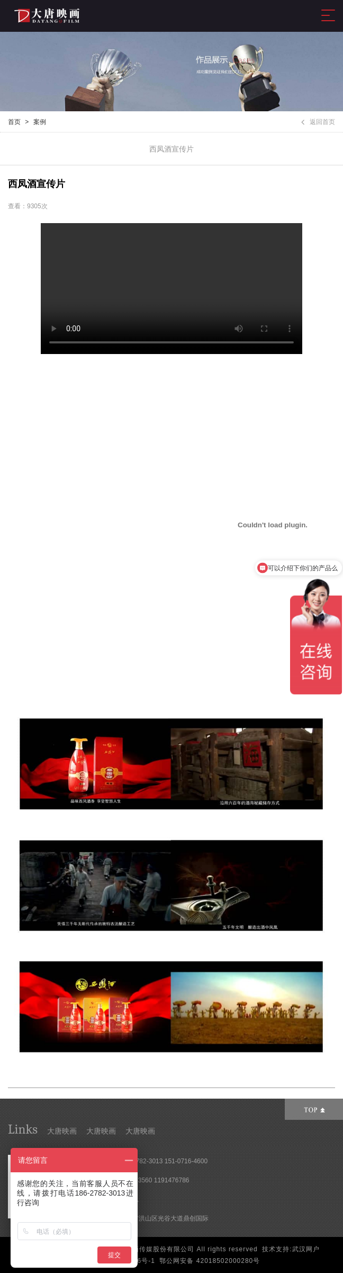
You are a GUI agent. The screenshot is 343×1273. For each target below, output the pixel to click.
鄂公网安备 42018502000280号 (209, 1261)
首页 (14, 122)
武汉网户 (306, 1249)
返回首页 (318, 122)
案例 (39, 122)
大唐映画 (62, 1131)
